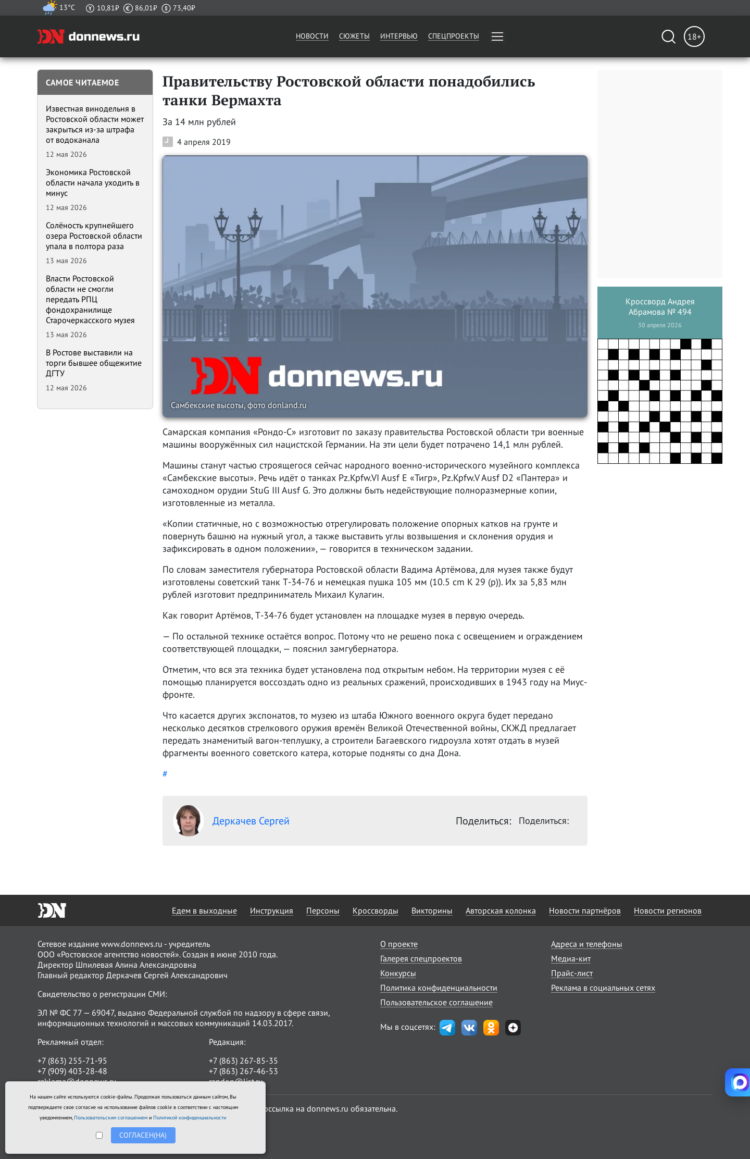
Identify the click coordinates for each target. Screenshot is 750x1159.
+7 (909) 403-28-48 (72, 1071)
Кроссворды (375, 910)
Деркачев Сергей (231, 820)
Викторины (432, 910)
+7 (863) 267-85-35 (243, 1060)
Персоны (323, 910)
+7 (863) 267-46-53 (243, 1071)
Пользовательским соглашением (110, 1117)
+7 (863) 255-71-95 (72, 1060)
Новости (312, 36)
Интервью (399, 36)
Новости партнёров (585, 910)
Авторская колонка (501, 910)
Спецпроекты (453, 36)
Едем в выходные (204, 910)
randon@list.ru (236, 1081)
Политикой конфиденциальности (189, 1117)
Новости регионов (668, 910)
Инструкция (271, 910)
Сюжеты (354, 36)
